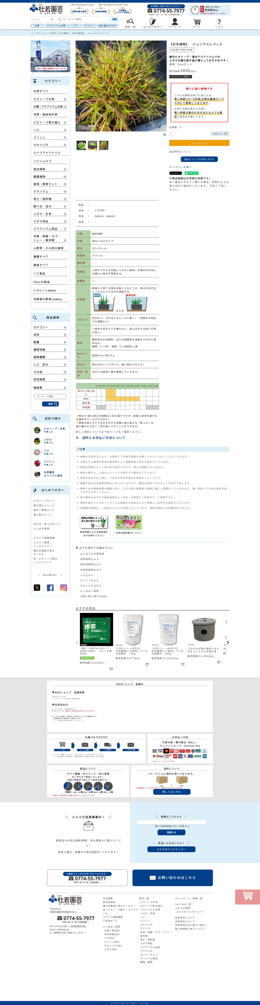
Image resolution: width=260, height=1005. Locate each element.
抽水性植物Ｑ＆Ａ (91, 564)
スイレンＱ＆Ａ (89, 580)
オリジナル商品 (149, 958)
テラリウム (41, 191)
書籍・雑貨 (146, 962)
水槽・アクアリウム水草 (48, 106)
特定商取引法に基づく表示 (190, 925)
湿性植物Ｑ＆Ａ (89, 559)
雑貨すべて (41, 265)
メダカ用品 (41, 221)
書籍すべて (41, 256)
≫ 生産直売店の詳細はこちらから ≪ (68, 720)
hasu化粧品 (41, 282)
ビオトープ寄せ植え (47, 122)
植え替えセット (42, 514)
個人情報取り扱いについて (190, 928)
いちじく (39, 290)
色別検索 (50, 379)
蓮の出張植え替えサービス (118, 905)
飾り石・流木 (42, 206)
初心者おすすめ (107, 25)
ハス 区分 (50, 365)
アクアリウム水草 (56, 25)
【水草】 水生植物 (58, 33)
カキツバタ (41, 145)
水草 (37, 25)
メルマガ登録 (182, 907)
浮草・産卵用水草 (45, 114)
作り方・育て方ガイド (46, 524)
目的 (50, 335)
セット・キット (149, 954)
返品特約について (180, 151)
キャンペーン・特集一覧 (189, 898)
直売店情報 (109, 902)
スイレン (89, 25)
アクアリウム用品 (45, 229)
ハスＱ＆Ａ (87, 575)
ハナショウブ (42, 161)
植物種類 (50, 357)
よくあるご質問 (89, 591)
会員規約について (185, 921)
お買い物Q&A (112, 930)
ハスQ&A (109, 937)
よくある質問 (41, 528)
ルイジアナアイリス (47, 153)
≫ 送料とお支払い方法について (101, 438)
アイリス (145, 928)
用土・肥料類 (42, 199)
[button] (77, 642)
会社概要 (108, 898)
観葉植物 (39, 176)
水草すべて (41, 91)
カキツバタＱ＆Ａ (91, 585)
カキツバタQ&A (113, 945)
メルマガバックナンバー (190, 911)
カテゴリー (50, 327)
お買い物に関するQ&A (93, 596)
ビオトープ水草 (44, 99)
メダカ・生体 (42, 214)
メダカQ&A (110, 949)
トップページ (38, 33)
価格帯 (50, 388)
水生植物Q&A (112, 934)
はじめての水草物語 (92, 553)
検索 (114, 19)
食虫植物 (39, 169)
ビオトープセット (44, 500)
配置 (50, 342)
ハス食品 (39, 273)
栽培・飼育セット (45, 184)
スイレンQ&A (112, 941)
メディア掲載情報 (44, 537)
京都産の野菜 (42, 299)
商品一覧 (144, 898)
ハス (75, 25)
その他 (50, 372)
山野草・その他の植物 (48, 248)
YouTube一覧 (183, 904)
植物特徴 (50, 350)
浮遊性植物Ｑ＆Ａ (91, 569)
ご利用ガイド (110, 920)
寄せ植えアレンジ (44, 505)
